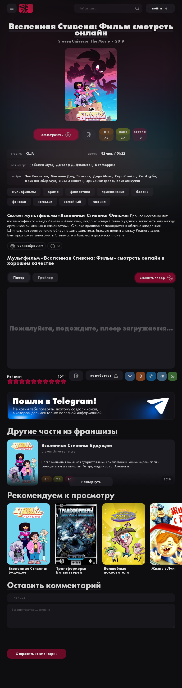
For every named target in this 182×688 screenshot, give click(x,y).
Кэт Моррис (105, 165)
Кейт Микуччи (128, 181)
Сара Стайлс (125, 176)
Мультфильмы (24, 192)
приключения (113, 192)
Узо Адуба (147, 176)
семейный (72, 202)
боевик (142, 192)
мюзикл (99, 202)
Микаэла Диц (62, 176)
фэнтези (19, 202)
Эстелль (83, 176)
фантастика (80, 192)
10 (63, 382)
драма (53, 192)
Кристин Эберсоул (40, 181)
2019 (119, 41)
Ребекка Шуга (41, 165)
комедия (45, 202)
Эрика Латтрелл (100, 181)
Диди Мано (102, 176)
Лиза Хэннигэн (71, 181)
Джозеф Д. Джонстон (74, 165)
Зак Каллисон (36, 176)
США (30, 153)
